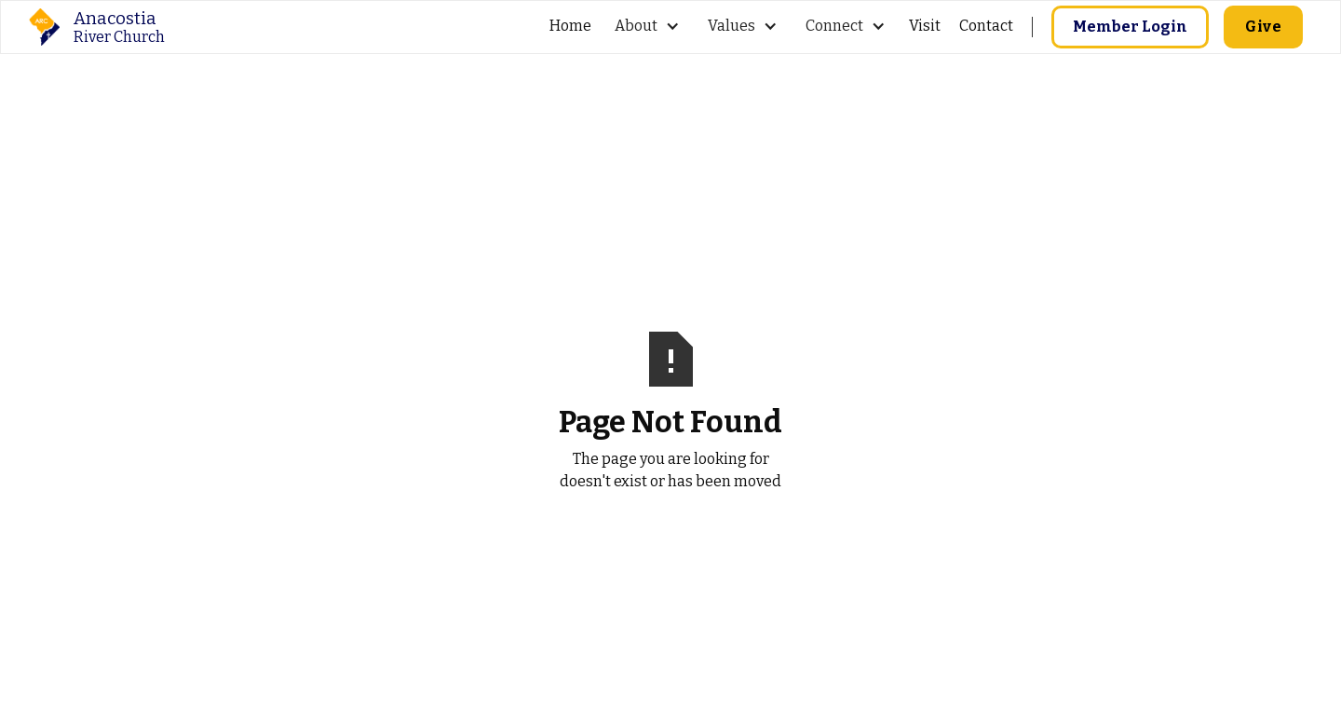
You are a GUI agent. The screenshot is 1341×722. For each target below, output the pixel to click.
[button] (647, 27)
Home (570, 25)
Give (1263, 26)
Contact (986, 25)
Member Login (1130, 26)
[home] (97, 27)
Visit (925, 25)
